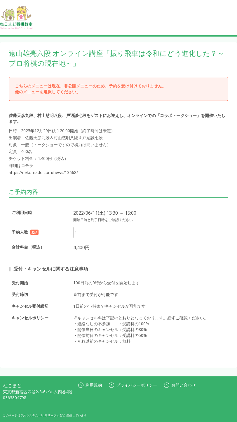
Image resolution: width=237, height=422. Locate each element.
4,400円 (81, 247)
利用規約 (90, 385)
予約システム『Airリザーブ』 (41, 415)
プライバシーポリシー (133, 385)
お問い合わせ (180, 385)
